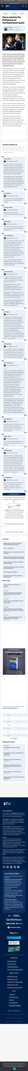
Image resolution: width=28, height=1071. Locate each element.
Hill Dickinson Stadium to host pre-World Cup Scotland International (13, 765)
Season (6, 13)
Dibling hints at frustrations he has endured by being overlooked (13, 544)
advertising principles (14, 3)
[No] (26, 1066)
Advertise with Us (13, 997)
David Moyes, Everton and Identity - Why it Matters (14, 552)
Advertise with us (9, 1021)
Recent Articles (6, 580)
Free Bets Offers (11, 964)
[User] (26, 6)
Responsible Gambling (15, 1005)
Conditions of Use (17, 1017)
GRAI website (15, 907)
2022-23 (14, 13)
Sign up (8, 510)
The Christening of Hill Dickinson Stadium (12, 585)
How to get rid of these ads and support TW (14, 523)
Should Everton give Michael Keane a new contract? (13, 576)
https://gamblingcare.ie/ (8, 863)
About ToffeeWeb (18, 1021)
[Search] (23, 6)
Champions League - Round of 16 (12, 759)
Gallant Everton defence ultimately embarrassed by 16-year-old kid (13, 593)
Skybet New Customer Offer (14, 987)
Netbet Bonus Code (12, 979)
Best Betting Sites (12, 961)
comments (11, 29)
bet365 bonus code (12, 976)
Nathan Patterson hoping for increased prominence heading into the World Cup (14, 557)
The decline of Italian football (11, 747)
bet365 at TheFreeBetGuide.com (10, 708)
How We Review (13, 1002)
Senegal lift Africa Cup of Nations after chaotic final (14, 777)
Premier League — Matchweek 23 (12, 771)
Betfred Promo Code (12, 984)
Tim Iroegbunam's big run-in (11, 572)
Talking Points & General (8, 742)
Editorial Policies (9, 1017)
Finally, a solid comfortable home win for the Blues (13, 601)
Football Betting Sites (12, 967)
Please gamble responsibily (9, 0)
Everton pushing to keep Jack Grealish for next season (13, 562)
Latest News (5, 539)
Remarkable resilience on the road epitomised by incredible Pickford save (14, 609)
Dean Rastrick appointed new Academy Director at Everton (14, 567)
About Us (11, 1000)
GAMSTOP (8, 889)
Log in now (14, 506)
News (22, 13)
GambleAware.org (16, 882)
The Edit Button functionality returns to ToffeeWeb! (14, 753)
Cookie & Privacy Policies (19, 1014)
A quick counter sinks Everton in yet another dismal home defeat (13, 617)
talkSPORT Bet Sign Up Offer (14, 982)
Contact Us (12, 994)
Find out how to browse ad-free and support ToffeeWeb (14, 531)
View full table (14, 738)
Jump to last (18, 29)
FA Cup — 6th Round (9, 548)
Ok (14, 1068)
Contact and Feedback (7, 1014)
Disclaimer (10, 152)
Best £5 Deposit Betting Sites (14, 969)
